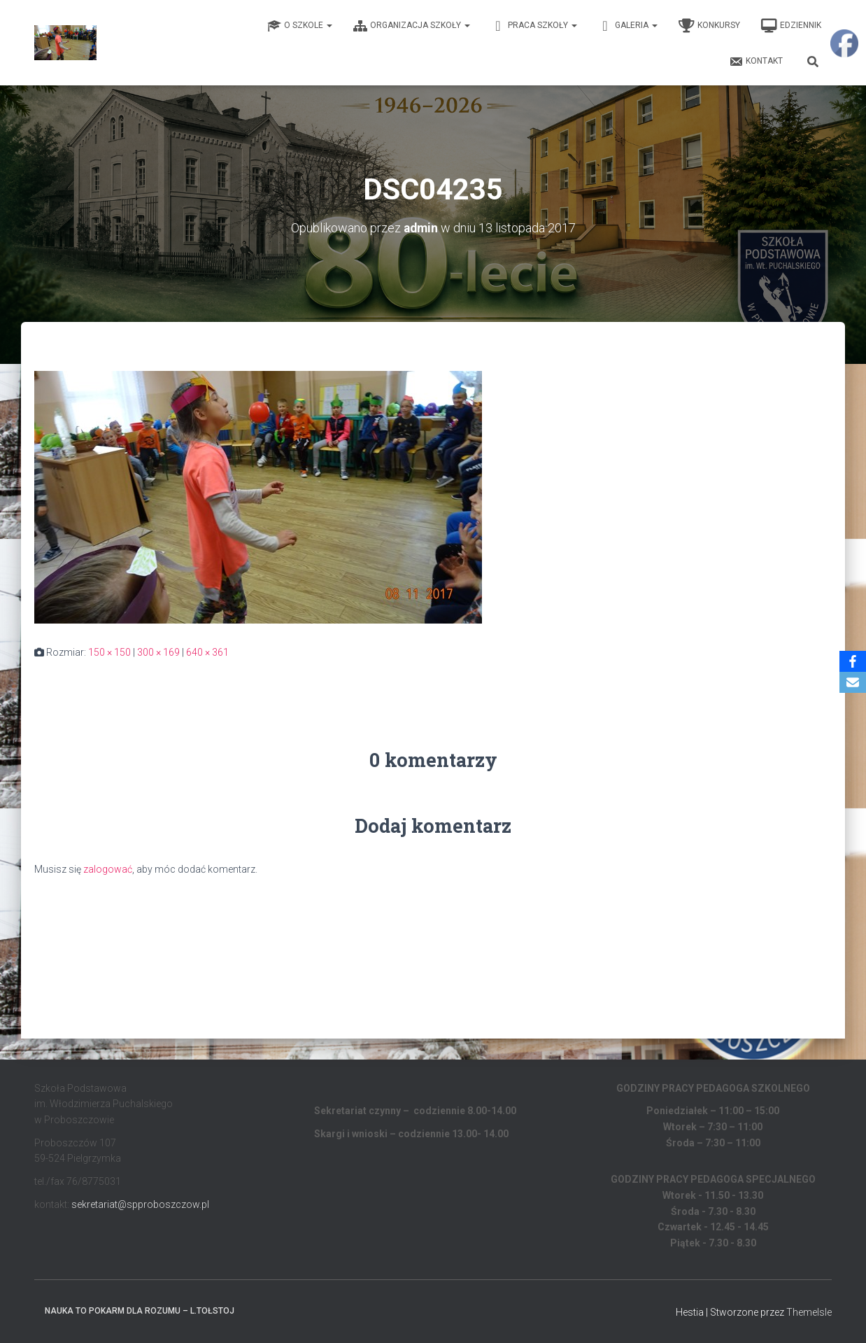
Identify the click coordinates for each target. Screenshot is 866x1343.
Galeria (628, 26)
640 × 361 (207, 652)
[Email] (852, 682)
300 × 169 (158, 652)
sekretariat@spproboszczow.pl (140, 1203)
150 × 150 (109, 652)
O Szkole (299, 26)
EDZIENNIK (791, 26)
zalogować (107, 869)
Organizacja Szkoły (411, 26)
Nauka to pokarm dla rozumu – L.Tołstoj (139, 1310)
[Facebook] (852, 661)
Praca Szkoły (534, 26)
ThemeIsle (809, 1311)
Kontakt (756, 62)
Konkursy (709, 26)
